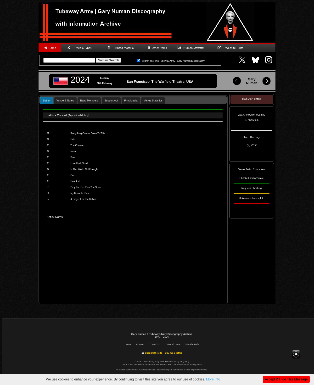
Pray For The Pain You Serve (85, 187)
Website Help (192, 344)
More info (213, 379)
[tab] (46, 100)
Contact (140, 344)
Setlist (46, 100)
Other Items (157, 48)
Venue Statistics (153, 100)
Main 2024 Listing (251, 99)
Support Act (111, 100)
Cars (72, 175)
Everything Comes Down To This (87, 133)
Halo (72, 139)
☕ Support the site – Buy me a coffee (161, 353)
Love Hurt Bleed (79, 163)
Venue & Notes (65, 100)
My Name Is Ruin (79, 193)
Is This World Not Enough (84, 169)
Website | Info (232, 48)
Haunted (74, 181)
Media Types (81, 48)
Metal (73, 151)
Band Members (89, 100)
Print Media (131, 100)
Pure (72, 157)
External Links (173, 344)
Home (50, 48)
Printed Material (121, 48)
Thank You (155, 344)
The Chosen (76, 145)
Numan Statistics (192, 48)
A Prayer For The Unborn (83, 199)
